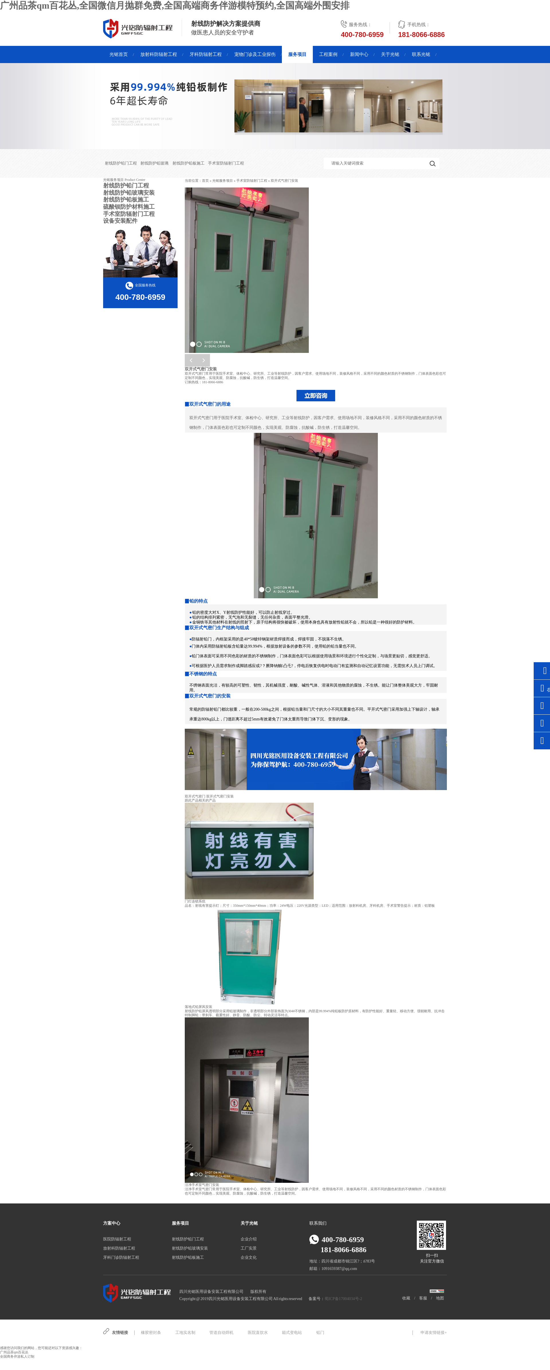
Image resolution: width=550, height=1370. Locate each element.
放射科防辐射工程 (158, 54)
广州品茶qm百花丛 (14, 1352)
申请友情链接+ (434, 1332)
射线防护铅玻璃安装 (129, 192)
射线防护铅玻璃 (154, 163)
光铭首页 (118, 54)
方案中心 (111, 1223)
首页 (205, 181)
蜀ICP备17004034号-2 (343, 1299)
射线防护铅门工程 (121, 163)
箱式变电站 (292, 1332)
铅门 (320, 1332)
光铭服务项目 (222, 181)
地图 (440, 1298)
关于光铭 (390, 54)
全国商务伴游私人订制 (17, 1357)
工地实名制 (185, 1332)
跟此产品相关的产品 (200, 800)
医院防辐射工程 (117, 1239)
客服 (423, 1298)
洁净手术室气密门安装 (202, 1185)
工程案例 (328, 54)
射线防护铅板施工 (188, 163)
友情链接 (120, 1332)
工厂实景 (249, 1248)
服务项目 (297, 54)
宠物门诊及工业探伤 (255, 54)
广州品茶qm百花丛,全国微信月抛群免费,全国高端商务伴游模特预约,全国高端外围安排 (174, 5)
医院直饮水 (258, 1332)
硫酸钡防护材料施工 (129, 207)
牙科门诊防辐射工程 (121, 1257)
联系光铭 (421, 54)
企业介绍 (249, 1239)
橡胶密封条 (151, 1332)
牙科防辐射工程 (206, 54)
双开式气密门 (195, 796)
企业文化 (249, 1257)
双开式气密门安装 (284, 181)
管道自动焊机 (221, 1332)
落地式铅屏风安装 (198, 1007)
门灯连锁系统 (195, 901)
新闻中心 (359, 54)
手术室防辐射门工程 (226, 163)
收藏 (406, 1298)
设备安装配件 (120, 221)
